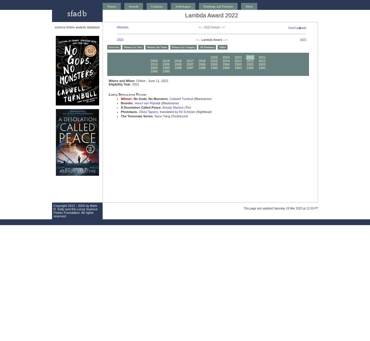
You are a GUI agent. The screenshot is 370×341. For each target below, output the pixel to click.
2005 (214, 64)
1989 (165, 71)
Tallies (222, 47)
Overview (114, 47)
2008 (178, 64)
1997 (189, 68)
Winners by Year (133, 47)
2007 (189, 64)
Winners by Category (183, 47)
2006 (202, 64)
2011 (262, 61)
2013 (238, 61)
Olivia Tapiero (148, 112)
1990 (154, 71)
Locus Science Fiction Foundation (75, 210)
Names (111, 6)
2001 (262, 64)
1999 (165, 68)
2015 (214, 61)
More (249, 6)
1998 (178, 68)
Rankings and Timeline (218, 6)
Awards (133, 6)
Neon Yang (162, 116)
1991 (262, 68)
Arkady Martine (173, 107)
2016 (202, 61)
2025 (214, 57)
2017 (189, 61)
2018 (178, 61)
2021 (303, 39)
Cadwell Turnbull (181, 99)
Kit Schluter (187, 112)
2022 (250, 57)
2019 (165, 61)
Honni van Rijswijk (147, 103)
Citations (157, 6)
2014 (226, 61)
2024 (226, 57)
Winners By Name (157, 47)
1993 (238, 68)
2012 (250, 61)
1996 (202, 68)
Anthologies (183, 6)
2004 (226, 64)
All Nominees (207, 47)
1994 (226, 68)
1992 (250, 68)
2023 (120, 39)
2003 (238, 64)
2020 (154, 61)
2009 (165, 64)
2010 (154, 64)
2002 (250, 64)
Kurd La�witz (297, 28)
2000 (154, 68)
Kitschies (123, 27)
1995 (214, 68)
